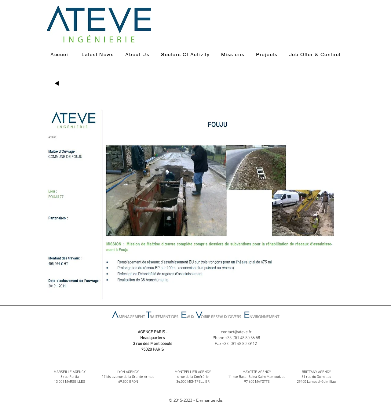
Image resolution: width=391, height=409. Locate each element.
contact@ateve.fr (236, 332)
